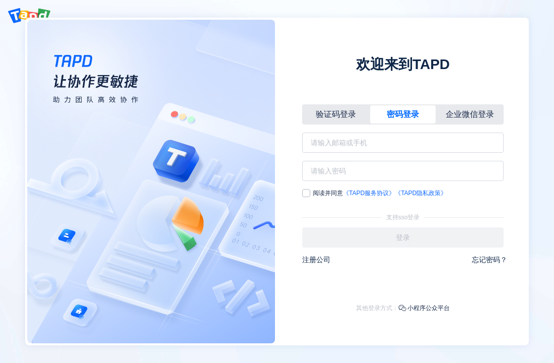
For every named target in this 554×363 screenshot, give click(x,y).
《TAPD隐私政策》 (421, 193)
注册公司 (316, 260)
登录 (403, 237)
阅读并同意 (374, 193)
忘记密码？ (489, 260)
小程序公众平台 (424, 308)
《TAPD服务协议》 (369, 193)
